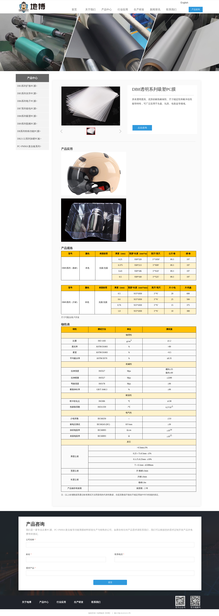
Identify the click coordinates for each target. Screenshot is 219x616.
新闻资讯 (155, 9)
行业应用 (123, 9)
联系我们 (171, 9)
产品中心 (106, 9)
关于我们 (90, 9)
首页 (74, 9)
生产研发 (139, 9)
